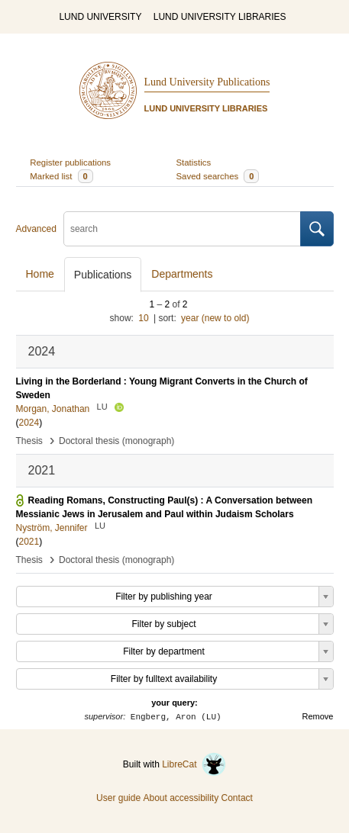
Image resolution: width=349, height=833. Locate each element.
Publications (103, 275)
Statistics (194, 162)
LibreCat (194, 764)
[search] (182, 228)
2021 (29, 541)
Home (40, 274)
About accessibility (180, 798)
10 (143, 318)
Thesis (29, 441)
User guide (118, 798)
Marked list (61, 176)
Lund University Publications (207, 82)
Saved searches (218, 176)
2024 (29, 422)
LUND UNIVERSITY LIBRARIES (219, 16)
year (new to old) (215, 318)
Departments (181, 274)
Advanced (36, 229)
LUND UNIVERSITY (100, 16)
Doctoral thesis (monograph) (116, 441)
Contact (237, 798)
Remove (318, 716)
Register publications (70, 162)
